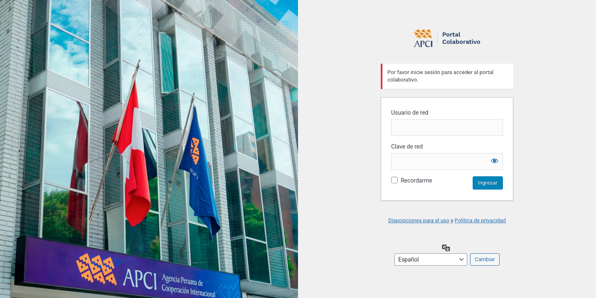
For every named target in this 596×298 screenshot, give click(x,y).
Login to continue (447, 37)
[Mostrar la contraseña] (494, 160)
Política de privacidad (480, 220)
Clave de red (407, 146)
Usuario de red (409, 112)
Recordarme (416, 180)
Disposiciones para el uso (418, 220)
